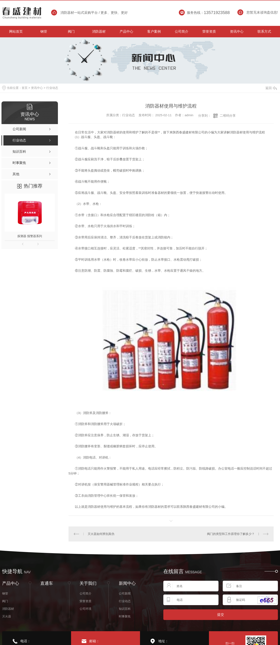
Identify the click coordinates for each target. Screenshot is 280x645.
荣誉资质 (85, 601)
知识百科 (125, 608)
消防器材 (8, 608)
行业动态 (52, 88)
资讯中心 (37, 88)
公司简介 (85, 593)
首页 (25, 88)
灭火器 (6, 616)
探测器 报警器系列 (29, 236)
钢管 (5, 593)
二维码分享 (228, 115)
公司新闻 (125, 593)
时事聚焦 (125, 616)
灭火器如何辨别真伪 (101, 534)
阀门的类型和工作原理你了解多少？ (231, 534)
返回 (271, 88)
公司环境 (85, 608)
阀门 (5, 601)
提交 (220, 614)
